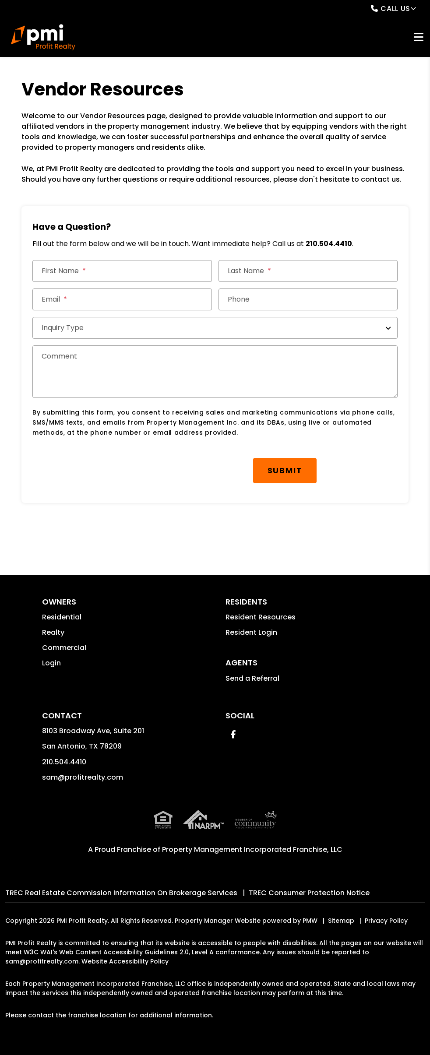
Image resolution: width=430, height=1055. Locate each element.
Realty (53, 632)
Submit (285, 470)
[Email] (121, 299)
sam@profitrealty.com (82, 777)
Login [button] (51, 663)
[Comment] (215, 371)
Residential (61, 617)
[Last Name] (308, 271)
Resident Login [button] (251, 632)
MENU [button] (418, 37)
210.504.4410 (329, 244)
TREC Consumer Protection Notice (309, 893)
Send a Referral (252, 678)
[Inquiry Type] (215, 328)
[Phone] (308, 299)
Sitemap (341, 920)
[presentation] (99, 466)
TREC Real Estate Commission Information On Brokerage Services (121, 893)
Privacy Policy (386, 920)
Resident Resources (261, 617)
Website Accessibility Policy (125, 961)
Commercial (64, 648)
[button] (233, 734)
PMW (310, 920)
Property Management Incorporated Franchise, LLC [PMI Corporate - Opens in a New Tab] (252, 849)
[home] (43, 37)
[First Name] (121, 271)
